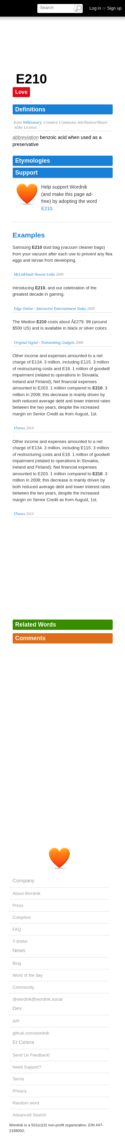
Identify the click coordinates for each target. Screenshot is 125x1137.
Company (24, 880)
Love (21, 92)
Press (18, 905)
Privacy (20, 1090)
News (19, 950)
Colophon (22, 917)
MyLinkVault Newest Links (34, 274)
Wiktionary (32, 122)
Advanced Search (29, 1114)
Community (23, 987)
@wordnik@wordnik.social (38, 999)
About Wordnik (27, 893)
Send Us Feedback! (31, 1055)
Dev (17, 1008)
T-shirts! (20, 941)
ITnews (19, 428)
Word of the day (28, 975)
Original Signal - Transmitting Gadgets (44, 343)
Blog (17, 963)
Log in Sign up (105, 8)
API (16, 1021)
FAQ (17, 929)
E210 (47, 208)
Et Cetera (23, 1042)
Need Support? (27, 1067)
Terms (18, 1078)
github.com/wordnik (31, 1033)
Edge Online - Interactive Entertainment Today (50, 309)
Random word (26, 1102)
